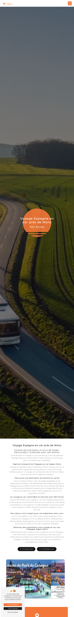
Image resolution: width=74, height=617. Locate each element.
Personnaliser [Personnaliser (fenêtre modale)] (13, 612)
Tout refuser (13, 608)
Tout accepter (12, 605)
